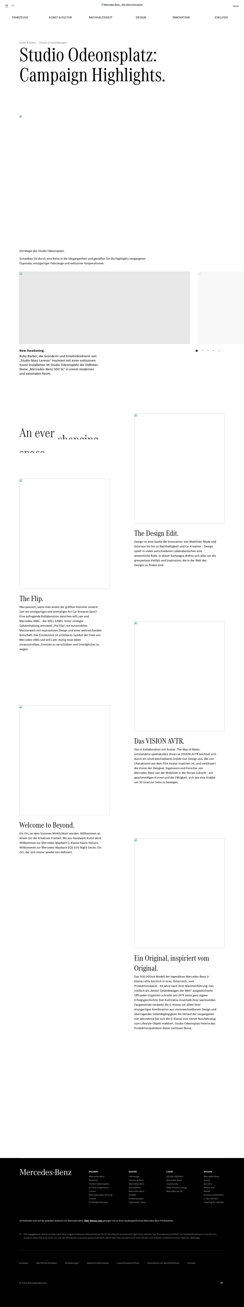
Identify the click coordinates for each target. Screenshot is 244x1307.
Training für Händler (214, 1202)
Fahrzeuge (134, 1176)
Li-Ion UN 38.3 (211, 1198)
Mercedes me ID (174, 1191)
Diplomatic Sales (137, 1202)
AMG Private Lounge (176, 1187)
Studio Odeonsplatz (99, 1183)
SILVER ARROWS (174, 1176)
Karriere (208, 1183)
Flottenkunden (136, 1198)
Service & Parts (136, 1180)
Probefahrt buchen (98, 1202)
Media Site (209, 1187)
